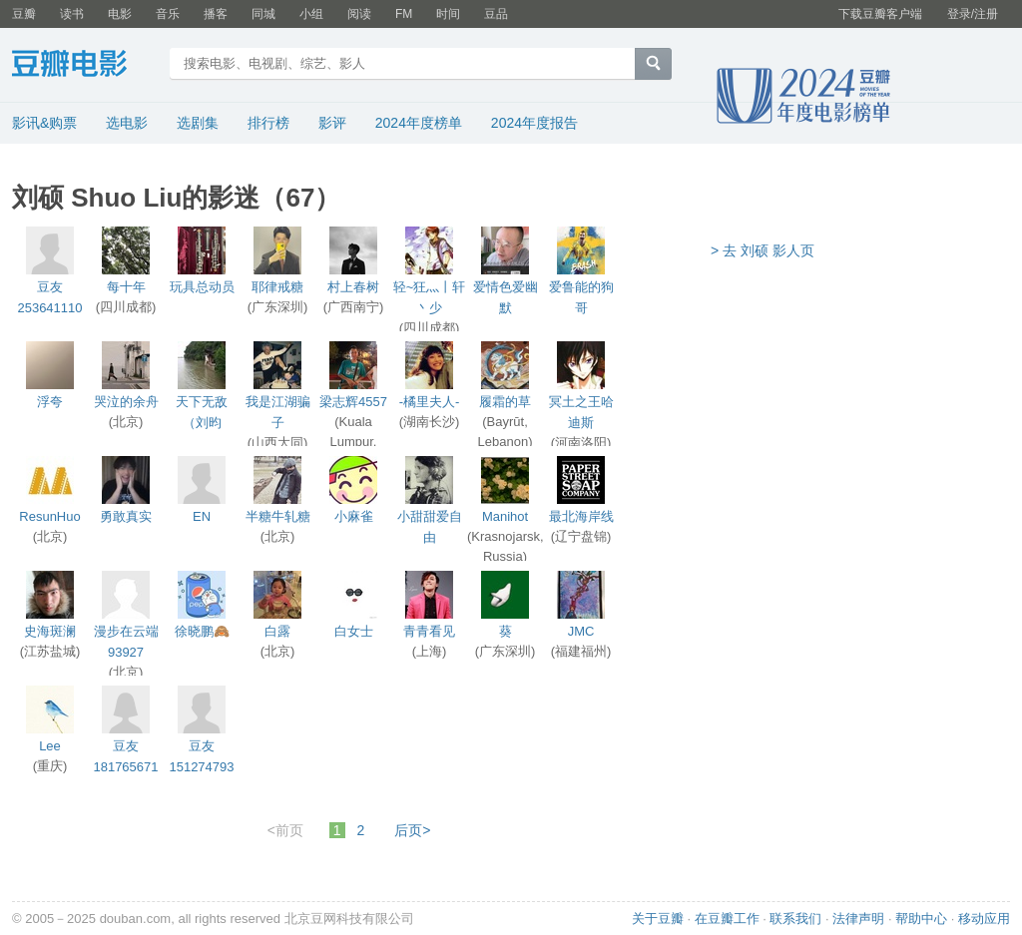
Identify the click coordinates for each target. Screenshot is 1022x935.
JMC (581, 631)
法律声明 (858, 918)
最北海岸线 (581, 516)
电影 (120, 14)
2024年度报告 (534, 123)
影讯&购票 (44, 123)
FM (403, 14)
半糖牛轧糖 (278, 516)
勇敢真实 (126, 516)
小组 (311, 14)
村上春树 (353, 286)
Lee (50, 745)
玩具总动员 (202, 286)
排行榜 (268, 123)
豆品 (496, 14)
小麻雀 (353, 516)
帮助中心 (921, 918)
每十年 (126, 286)
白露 (277, 631)
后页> (412, 830)
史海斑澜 (50, 631)
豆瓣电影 (84, 66)
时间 (448, 14)
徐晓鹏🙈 (202, 631)
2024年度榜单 (418, 123)
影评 (332, 123)
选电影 (127, 123)
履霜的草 (505, 401)
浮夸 (50, 401)
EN (202, 516)
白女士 (353, 631)
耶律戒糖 (277, 286)
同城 (263, 14)
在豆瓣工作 (727, 918)
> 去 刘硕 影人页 (762, 250)
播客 (216, 14)
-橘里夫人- (429, 401)
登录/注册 (972, 14)
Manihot (505, 516)
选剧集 (198, 123)
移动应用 (984, 918)
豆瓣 (24, 14)
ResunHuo (49, 516)
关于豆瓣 (658, 918)
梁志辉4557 (353, 401)
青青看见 (429, 631)
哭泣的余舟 (126, 401)
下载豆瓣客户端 (880, 14)
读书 (72, 14)
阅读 (359, 14)
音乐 (168, 14)
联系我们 (795, 918)
